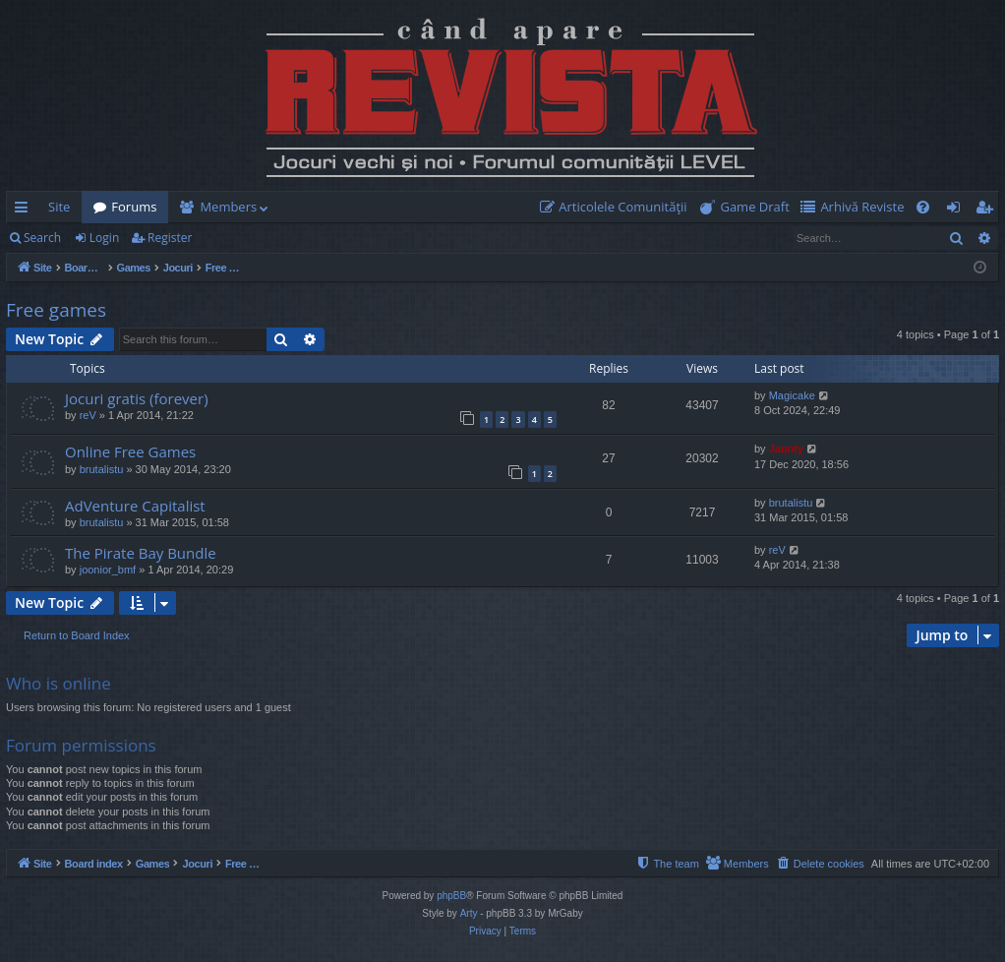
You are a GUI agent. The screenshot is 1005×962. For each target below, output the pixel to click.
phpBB (451, 895)
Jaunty (786, 448)
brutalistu (102, 469)
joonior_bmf (108, 569)
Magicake (792, 395)
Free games (56, 310)
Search (42, 237)
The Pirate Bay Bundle (140, 553)
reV (88, 415)
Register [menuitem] (988, 210)
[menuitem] (617, 207)
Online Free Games (130, 451)
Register (170, 237)
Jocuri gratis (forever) (136, 398)
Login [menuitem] (957, 210)
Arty (469, 913)
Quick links (25, 210)
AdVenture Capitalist (135, 505)
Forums (133, 206)
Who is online (58, 683)
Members (228, 206)
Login (104, 237)
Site (59, 206)
